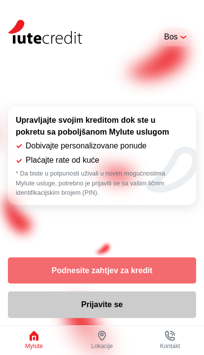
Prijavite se (102, 304)
